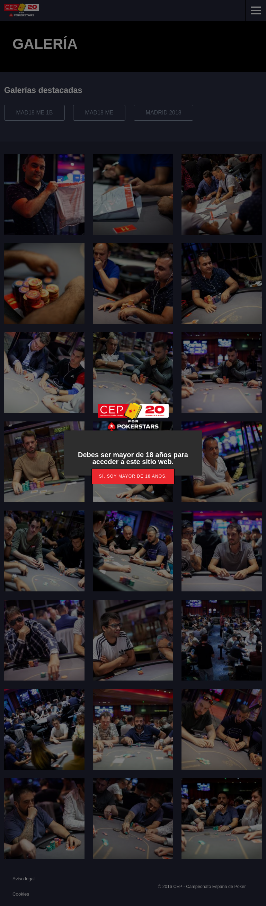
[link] (133, 476)
